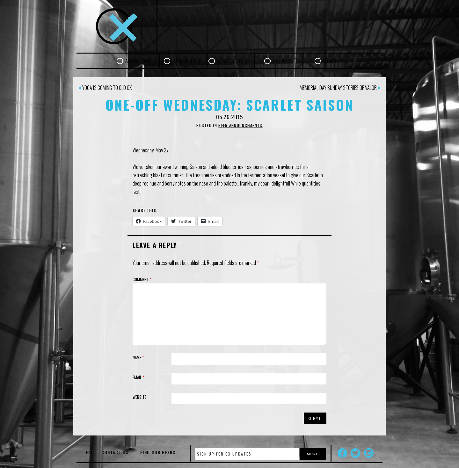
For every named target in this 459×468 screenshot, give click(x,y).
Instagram (369, 453)
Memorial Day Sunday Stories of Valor (340, 87)
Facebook (342, 453)
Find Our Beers (158, 452)
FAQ (90, 452)
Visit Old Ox (234, 61)
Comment (142, 279)
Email (138, 377)
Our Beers (186, 61)
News (330, 61)
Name (138, 357)
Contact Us (115, 452)
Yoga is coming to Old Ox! (105, 87)
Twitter (355, 453)
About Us (138, 61)
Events (282, 61)
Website (139, 397)
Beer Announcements (240, 125)
